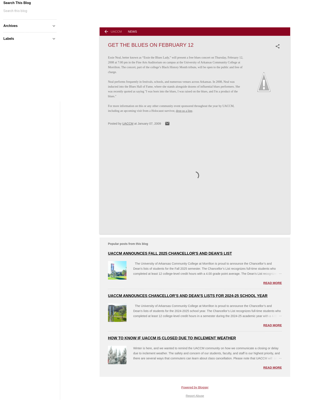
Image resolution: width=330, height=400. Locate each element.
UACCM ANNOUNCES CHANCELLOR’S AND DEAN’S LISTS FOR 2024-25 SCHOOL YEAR (187, 296)
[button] (278, 46)
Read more (272, 283)
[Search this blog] (29, 11)
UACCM (116, 31)
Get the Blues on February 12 (151, 45)
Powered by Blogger (195, 387)
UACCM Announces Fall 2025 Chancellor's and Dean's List (170, 253)
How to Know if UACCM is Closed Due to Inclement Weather (172, 338)
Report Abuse (195, 395)
